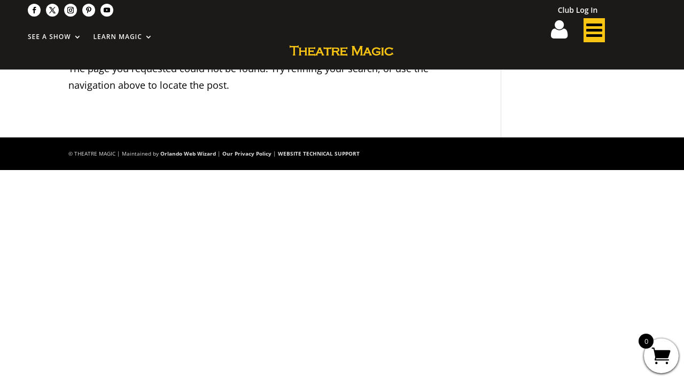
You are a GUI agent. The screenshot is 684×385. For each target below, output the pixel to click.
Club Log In (578, 10)
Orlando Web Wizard (188, 153)
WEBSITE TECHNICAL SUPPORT (319, 153)
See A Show (49, 37)
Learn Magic (118, 37)
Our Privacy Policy (246, 153)
